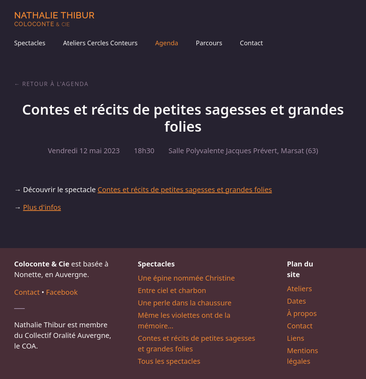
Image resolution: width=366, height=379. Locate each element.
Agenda (166, 43)
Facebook (62, 292)
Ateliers (299, 288)
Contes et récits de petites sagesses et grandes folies (185, 189)
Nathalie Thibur (54, 19)
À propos (302, 313)
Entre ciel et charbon (172, 290)
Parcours (209, 43)
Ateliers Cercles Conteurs (100, 43)
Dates (296, 301)
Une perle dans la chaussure (184, 303)
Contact (251, 43)
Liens (295, 338)
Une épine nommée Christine (186, 278)
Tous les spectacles (169, 361)
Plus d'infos (42, 207)
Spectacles (29, 43)
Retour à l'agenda (55, 84)
